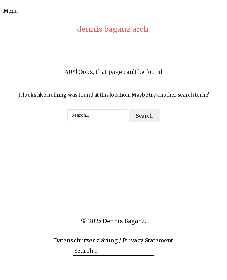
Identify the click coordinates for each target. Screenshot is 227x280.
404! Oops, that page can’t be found (113, 71)
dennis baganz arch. (113, 29)
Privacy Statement (148, 240)
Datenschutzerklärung (86, 240)
